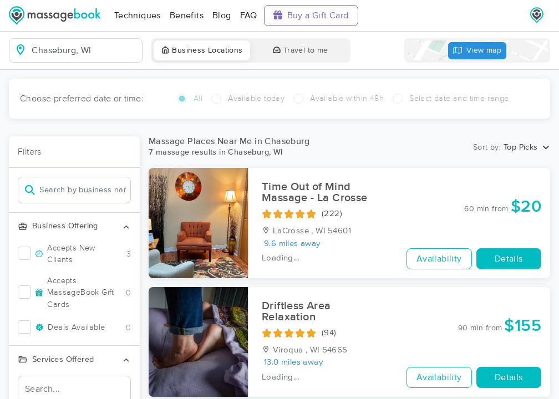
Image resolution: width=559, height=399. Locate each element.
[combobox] (85, 50)
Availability (439, 258)
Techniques (137, 15)
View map (477, 51)
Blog (221, 15)
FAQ (248, 15)
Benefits (187, 15)
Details (509, 258)
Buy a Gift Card (311, 15)
